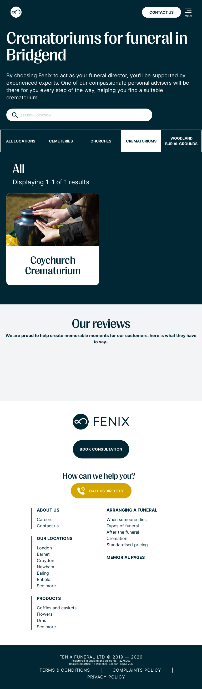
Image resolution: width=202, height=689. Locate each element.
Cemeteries (61, 141)
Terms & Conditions (64, 670)
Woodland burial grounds (181, 141)
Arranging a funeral (132, 510)
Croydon (45, 560)
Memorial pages (126, 557)
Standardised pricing (127, 544)
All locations (20, 141)
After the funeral (123, 532)
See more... (48, 585)
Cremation (117, 538)
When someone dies (127, 519)
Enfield (43, 579)
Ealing (43, 573)
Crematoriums (141, 141)
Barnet (43, 554)
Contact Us (161, 12)
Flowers (44, 614)
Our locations (54, 538)
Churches (100, 141)
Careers (44, 519)
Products (49, 598)
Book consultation (101, 449)
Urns (41, 620)
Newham (45, 566)
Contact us (48, 525)
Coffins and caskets (57, 607)
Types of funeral (123, 525)
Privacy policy (106, 677)
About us (48, 510)
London (44, 547)
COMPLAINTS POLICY (137, 670)
